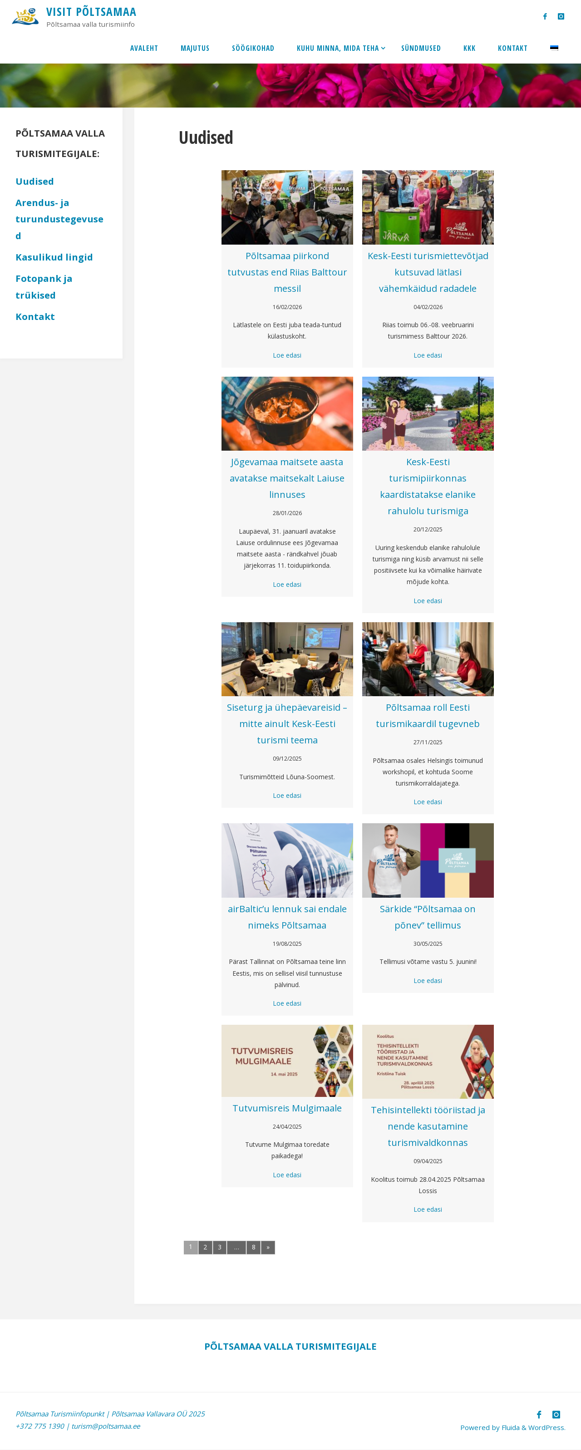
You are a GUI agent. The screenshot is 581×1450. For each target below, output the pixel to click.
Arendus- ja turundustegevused (59, 219)
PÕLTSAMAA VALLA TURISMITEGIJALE (290, 1346)
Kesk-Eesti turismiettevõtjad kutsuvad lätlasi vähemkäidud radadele (428, 272)
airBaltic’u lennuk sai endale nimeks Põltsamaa (287, 917)
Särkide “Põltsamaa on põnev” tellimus (428, 917)
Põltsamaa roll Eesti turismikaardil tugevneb (428, 715)
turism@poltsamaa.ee (106, 1425)
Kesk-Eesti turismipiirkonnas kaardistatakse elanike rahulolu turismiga (428, 486)
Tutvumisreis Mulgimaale (287, 1108)
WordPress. (546, 1427)
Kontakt (35, 316)
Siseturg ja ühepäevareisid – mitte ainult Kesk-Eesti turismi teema (287, 723)
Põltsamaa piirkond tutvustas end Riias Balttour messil (287, 272)
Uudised (34, 181)
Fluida (508, 1427)
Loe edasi (287, 355)
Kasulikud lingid (54, 257)
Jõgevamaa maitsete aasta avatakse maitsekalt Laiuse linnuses (287, 478)
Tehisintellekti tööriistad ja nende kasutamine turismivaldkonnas (428, 1126)
